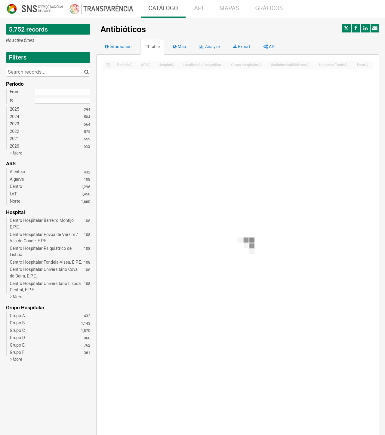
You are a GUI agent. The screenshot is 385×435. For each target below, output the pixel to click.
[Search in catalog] (86, 72)
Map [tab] (179, 46)
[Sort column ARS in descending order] (149, 65)
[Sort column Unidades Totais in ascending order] (346, 63)
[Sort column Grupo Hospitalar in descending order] (259, 65)
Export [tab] (241, 46)
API (198, 8)
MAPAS (229, 8)
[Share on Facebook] (356, 28)
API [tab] (269, 46)
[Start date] (62, 92)
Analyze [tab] (209, 46)
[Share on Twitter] (346, 28)
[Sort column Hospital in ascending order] (173, 63)
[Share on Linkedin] (365, 28)
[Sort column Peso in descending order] (366, 65)
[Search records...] (48, 72)
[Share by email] (375, 28)
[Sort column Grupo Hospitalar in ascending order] (259, 63)
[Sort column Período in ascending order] (131, 63)
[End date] (62, 100)
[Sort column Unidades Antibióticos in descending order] (307, 65)
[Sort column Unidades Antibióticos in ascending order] (307, 63)
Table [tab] (152, 46)
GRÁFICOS (269, 8)
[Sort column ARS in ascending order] (149, 63)
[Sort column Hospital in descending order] (173, 65)
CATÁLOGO (163, 8)
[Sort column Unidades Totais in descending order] (346, 65)
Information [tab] (118, 46)
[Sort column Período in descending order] (131, 65)
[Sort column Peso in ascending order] (366, 63)
